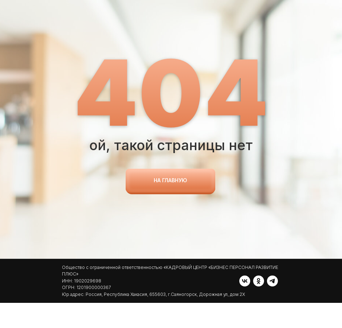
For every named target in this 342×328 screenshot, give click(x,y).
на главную (170, 180)
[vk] (67, 312)
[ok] (81, 312)
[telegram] (95, 312)
